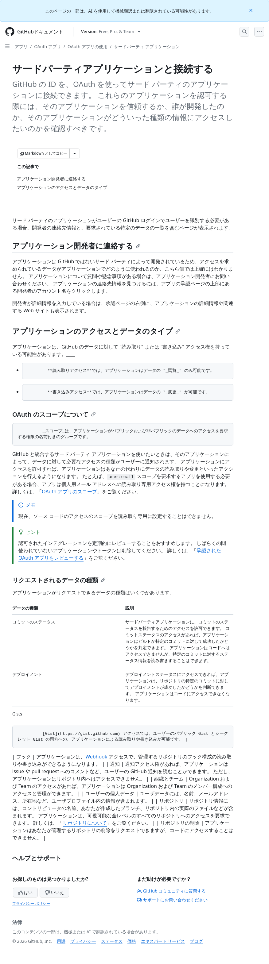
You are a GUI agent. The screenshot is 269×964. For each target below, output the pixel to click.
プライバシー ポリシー (31, 903)
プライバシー (83, 941)
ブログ (196, 941)
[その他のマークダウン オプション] (74, 153)
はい (25, 892)
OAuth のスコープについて (54, 414)
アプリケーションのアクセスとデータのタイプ (96, 331)
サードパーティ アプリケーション (147, 46)
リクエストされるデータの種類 (59, 580)
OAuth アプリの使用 (87, 46)
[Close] (251, 9)
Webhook (96, 756)
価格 (131, 941)
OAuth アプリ (47, 46)
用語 (61, 941)
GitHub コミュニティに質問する (171, 891)
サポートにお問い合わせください (172, 900)
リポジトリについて (85, 822)
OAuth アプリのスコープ (69, 491)
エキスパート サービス (163, 941)
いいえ (54, 892)
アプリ (21, 46)
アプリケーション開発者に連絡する (76, 246)
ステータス (112, 941)
